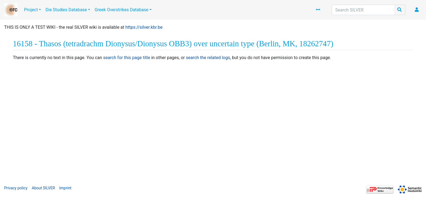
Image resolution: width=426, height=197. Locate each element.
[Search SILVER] (363, 10)
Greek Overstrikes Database (121, 9)
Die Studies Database (66, 9)
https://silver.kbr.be (144, 27)
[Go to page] (399, 10)
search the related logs (208, 57)
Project (31, 9)
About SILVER (43, 188)
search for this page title (126, 57)
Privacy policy (15, 188)
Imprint (65, 188)
